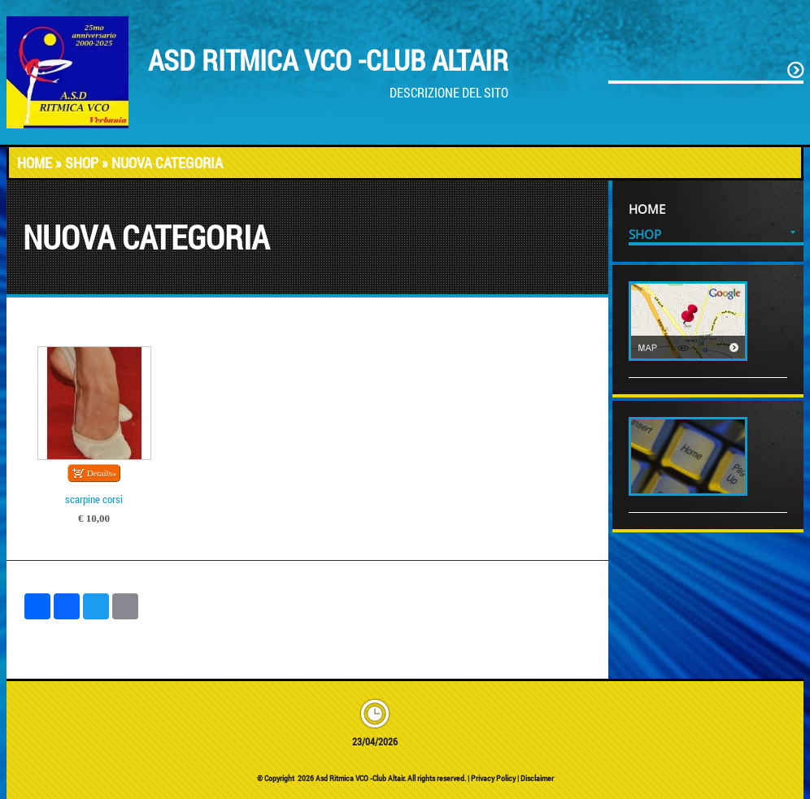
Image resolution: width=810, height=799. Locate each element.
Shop (81, 162)
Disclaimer (537, 778)
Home (34, 162)
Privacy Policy (493, 778)
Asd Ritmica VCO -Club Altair (328, 59)
